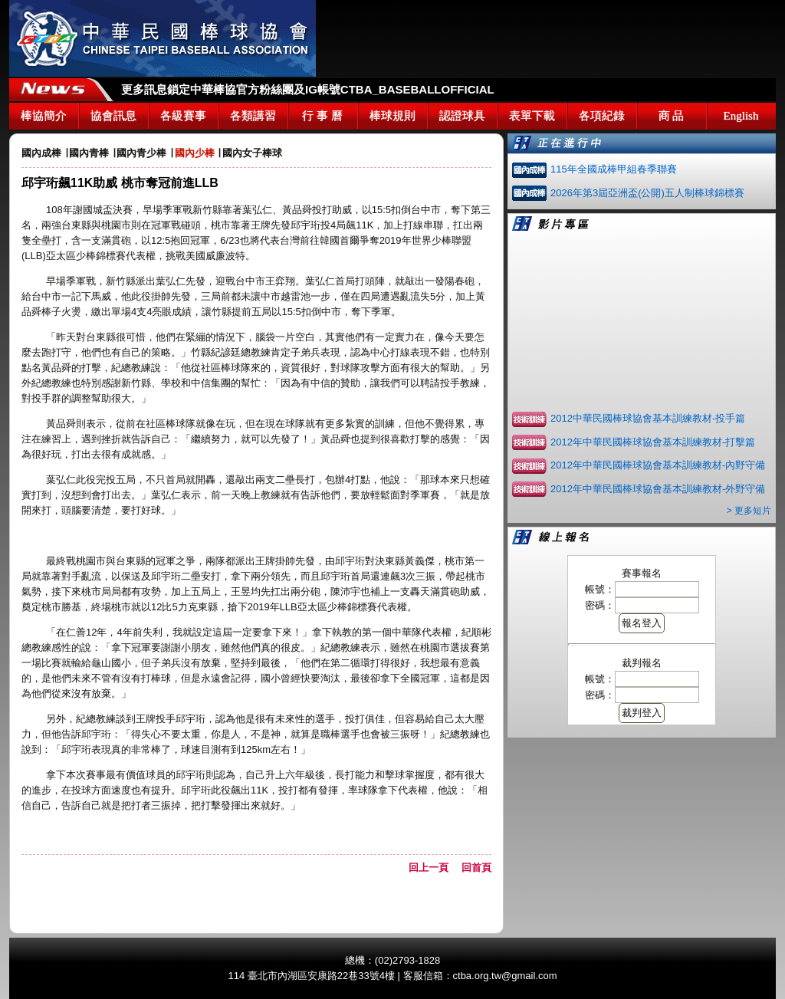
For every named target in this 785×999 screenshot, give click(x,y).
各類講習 (253, 116)
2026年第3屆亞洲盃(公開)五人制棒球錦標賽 (647, 193)
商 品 (672, 116)
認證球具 (462, 116)
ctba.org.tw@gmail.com (505, 975)
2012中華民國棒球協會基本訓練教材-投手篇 (647, 418)
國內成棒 (41, 153)
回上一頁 (433, 867)
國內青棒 (89, 153)
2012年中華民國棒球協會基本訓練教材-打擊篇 (652, 442)
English (741, 116)
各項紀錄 (602, 116)
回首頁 (476, 867)
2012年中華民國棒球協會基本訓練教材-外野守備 (657, 489)
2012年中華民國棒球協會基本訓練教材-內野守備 (657, 465)
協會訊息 (113, 116)
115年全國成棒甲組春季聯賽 (613, 169)
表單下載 (532, 116)
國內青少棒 (141, 153)
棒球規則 (392, 116)
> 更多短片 (749, 510)
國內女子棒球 (252, 153)
